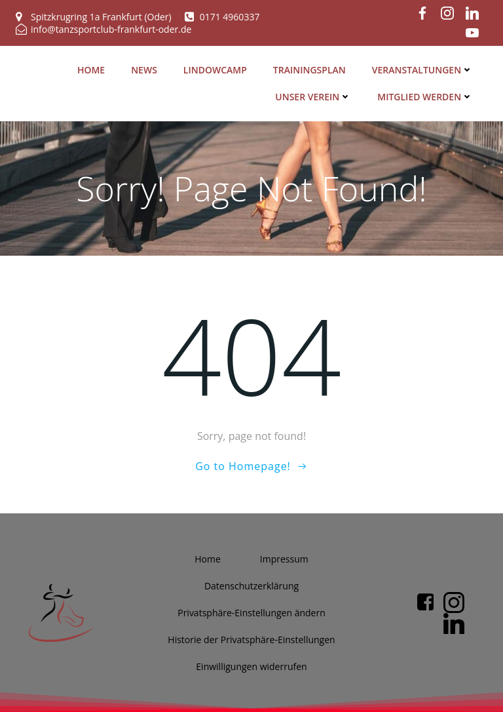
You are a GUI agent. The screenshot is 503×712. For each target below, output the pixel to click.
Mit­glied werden (426, 95)
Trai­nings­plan (310, 68)
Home (92, 68)
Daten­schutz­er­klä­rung (251, 585)
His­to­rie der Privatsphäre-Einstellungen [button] (251, 639)
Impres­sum (284, 558)
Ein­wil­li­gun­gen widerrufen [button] (251, 666)
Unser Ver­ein (314, 95)
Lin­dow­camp (216, 68)
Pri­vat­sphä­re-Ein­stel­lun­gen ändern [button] (251, 612)
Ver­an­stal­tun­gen (423, 68)
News (145, 68)
